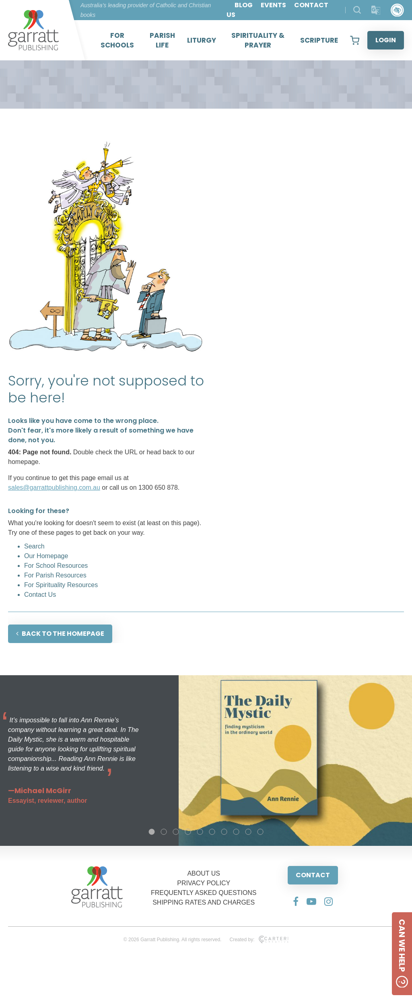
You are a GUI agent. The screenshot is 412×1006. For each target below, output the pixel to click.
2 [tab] (164, 832)
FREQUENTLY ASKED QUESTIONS (204, 892)
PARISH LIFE (162, 40)
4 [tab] (188, 832)
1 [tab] (152, 832)
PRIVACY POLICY (203, 883)
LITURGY (201, 40)
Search (34, 546)
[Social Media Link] (296, 901)
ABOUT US (203, 873)
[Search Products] (357, 10)
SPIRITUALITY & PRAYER (257, 40)
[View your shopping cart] (354, 40)
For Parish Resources (55, 575)
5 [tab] (200, 832)
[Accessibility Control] (397, 10)
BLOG (244, 5)
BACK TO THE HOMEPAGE (60, 633)
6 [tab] (212, 832)
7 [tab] (224, 832)
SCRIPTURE (319, 40)
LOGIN (385, 40)
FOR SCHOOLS (117, 40)
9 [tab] (248, 832)
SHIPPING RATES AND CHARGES (203, 902)
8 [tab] (236, 832)
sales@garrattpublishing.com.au (54, 487)
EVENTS (273, 5)
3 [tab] (176, 832)
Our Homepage (46, 555)
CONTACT (313, 875)
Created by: (258, 940)
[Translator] (376, 10)
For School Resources (56, 565)
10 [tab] (260, 832)
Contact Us (40, 594)
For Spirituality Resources (61, 584)
